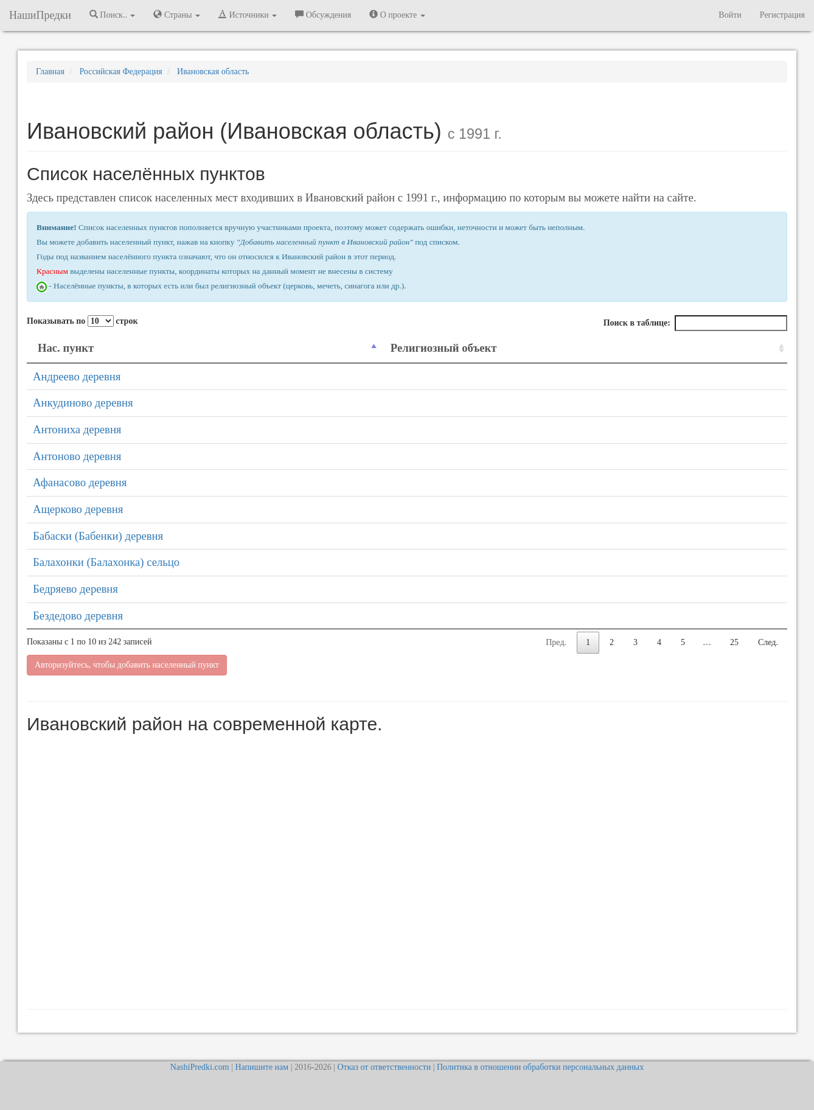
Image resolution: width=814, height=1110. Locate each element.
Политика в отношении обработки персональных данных (540, 1067)
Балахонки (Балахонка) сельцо (106, 562)
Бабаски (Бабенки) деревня (98, 535)
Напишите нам (261, 1067)
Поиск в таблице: (695, 323)
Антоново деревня (77, 456)
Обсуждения (323, 14)
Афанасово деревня (80, 482)
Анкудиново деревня (83, 402)
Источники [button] (247, 14)
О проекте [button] (397, 14)
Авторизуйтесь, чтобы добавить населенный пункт (127, 664)
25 (734, 642)
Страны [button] (176, 14)
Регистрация (782, 14)
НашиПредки (40, 15)
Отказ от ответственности (384, 1067)
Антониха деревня (77, 429)
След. (768, 642)
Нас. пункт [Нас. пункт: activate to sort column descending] (66, 347)
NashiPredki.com (199, 1067)
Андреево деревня (76, 376)
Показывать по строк (82, 321)
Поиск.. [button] (112, 14)
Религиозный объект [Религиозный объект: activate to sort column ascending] (444, 347)
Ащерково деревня (78, 509)
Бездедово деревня (78, 615)
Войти (729, 14)
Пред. (556, 642)
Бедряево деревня (75, 588)
